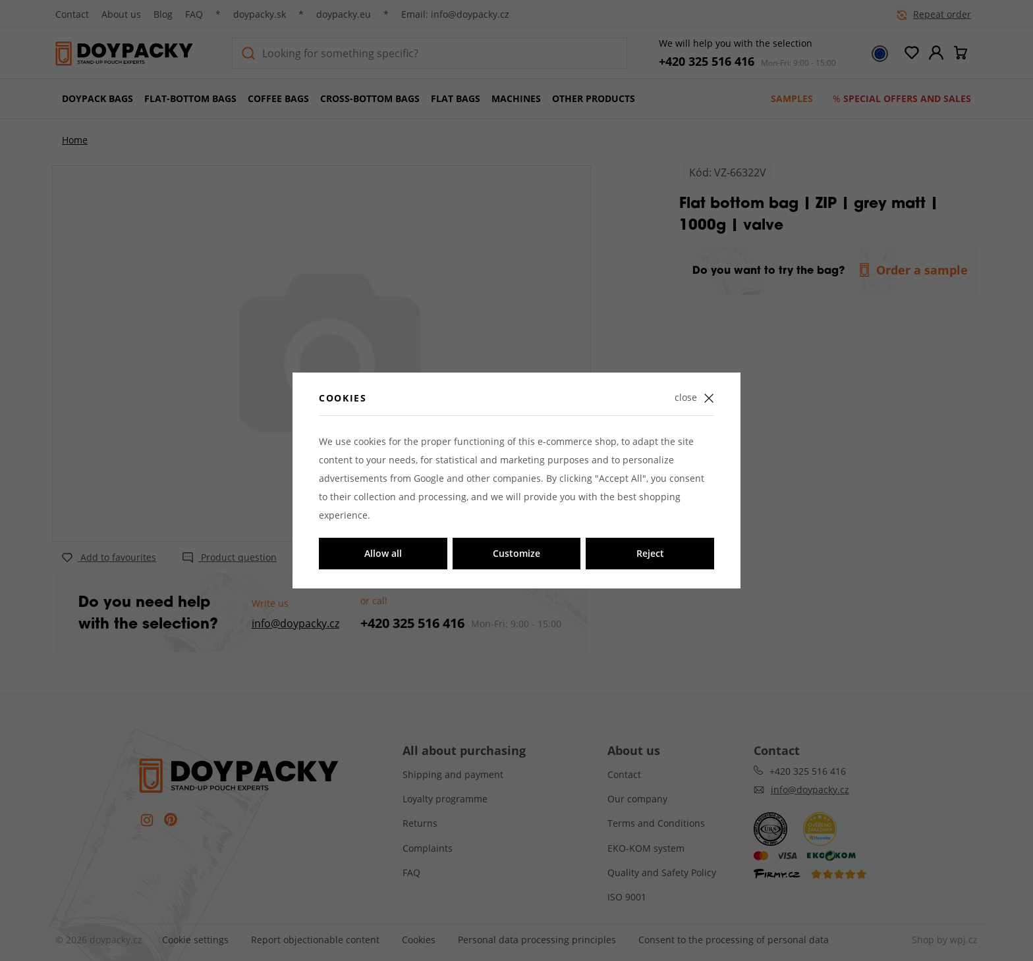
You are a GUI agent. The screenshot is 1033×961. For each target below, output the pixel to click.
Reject (650, 553)
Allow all (383, 553)
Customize (516, 553)
